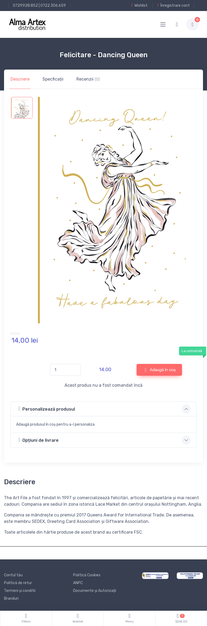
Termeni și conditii (19, 590)
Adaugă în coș (160, 370)
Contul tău (13, 575)
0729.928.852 (25, 5)
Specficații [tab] (52, 79)
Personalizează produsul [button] (46, 408)
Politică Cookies (87, 575)
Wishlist (139, 5)
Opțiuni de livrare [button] (38, 440)
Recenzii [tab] (88, 79)
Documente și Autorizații (94, 590)
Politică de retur (18, 583)
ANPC (78, 583)
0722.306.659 (53, 5)
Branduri (11, 598)
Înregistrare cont (173, 5)
